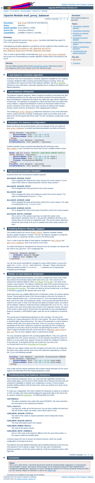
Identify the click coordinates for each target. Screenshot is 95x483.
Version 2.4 (36, 11)
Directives (72, 4)
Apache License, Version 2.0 (26, 479)
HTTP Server (14, 11)
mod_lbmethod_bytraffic (40, 48)
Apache (6, 11)
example (19, 290)
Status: (6, 25)
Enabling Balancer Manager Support (26, 229)
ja (67, 19)
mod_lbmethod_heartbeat (40, 51)
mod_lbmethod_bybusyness (14, 51)
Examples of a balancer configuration (81, 34)
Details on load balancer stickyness (26, 274)
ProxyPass (61, 83)
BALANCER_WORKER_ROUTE (19, 208)
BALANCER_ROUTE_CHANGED (19, 214)
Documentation (26, 11)
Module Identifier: (10, 28)
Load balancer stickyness (81, 31)
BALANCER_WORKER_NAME (18, 200)
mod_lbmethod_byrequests (17, 48)
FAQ (78, 4)
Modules (64, 4)
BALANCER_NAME (14, 192)
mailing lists (52, 470)
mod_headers (12, 149)
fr (64, 19)
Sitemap (90, 4)
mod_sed (10, 332)
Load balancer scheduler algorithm (25, 75)
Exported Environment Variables (24, 171)
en (61, 19)
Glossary (84, 4)
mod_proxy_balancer (57, 54)
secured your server (41, 66)
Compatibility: (9, 33)
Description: (8, 23)
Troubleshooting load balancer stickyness (80, 52)
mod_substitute (57, 330)
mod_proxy (22, 23)
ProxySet (49, 282)
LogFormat (27, 395)
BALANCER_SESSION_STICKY (19, 178)
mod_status (37, 232)
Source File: (8, 30)
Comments (76, 63)
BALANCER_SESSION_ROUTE (19, 186)
